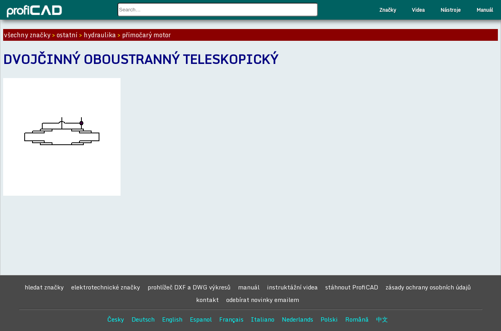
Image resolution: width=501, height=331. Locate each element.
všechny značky (27, 35)
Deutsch (143, 319)
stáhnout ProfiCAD (351, 287)
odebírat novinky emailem (262, 299)
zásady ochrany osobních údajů (428, 287)
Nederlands (297, 319)
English (172, 319)
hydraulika (100, 35)
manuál (249, 287)
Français (231, 319)
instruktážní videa (292, 287)
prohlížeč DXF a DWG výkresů (189, 287)
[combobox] (217, 9)
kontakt (207, 299)
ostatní (67, 35)
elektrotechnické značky (105, 287)
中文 (382, 319)
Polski (329, 319)
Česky (115, 319)
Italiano (262, 319)
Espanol (201, 319)
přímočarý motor (146, 35)
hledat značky (44, 287)
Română (357, 319)
